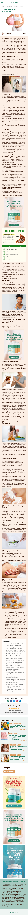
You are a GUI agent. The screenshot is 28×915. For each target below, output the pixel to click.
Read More (22, 729)
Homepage (3, 6)
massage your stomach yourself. (17, 560)
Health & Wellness (9, 6)
